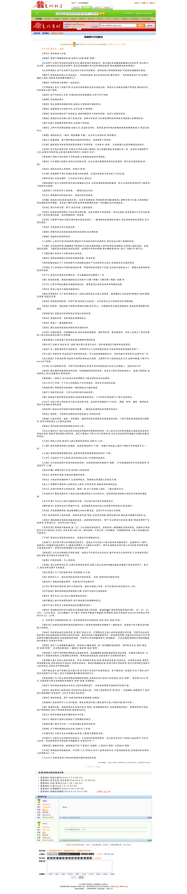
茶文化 (68, 876)
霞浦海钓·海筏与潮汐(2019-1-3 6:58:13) (61, 778)
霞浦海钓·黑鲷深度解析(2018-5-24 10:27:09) (64, 791)
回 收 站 (116, 19)
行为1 (82, 876)
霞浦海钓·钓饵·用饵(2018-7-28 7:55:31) (61, 783)
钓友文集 (99, 19)
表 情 (48, 876)
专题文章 (74, 19)
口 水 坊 (108, 19)
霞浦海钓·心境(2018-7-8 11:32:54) (58, 786)
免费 (145, 3)
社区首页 (87, 8)
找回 (153, 3)
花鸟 (54, 876)
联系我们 (90, 887)
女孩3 (110, 876)
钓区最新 (65, 19)
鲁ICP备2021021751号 (95, 889)
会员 (137, 3)
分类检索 (124, 19)
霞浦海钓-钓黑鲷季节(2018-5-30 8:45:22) (62, 789)
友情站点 (105, 887)
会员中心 (97, 8)
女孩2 (103, 876)
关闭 (123, 44)
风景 (75, 876)
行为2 (89, 876)
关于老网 (82, 887)
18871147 (109, 891)
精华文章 (82, 19)
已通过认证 (46, 804)
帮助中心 (108, 8)
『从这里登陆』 (96, 845)
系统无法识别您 (47, 817)
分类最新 (56, 19)
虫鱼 (61, 876)
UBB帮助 (95, 858)
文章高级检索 (134, 19)
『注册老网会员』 (116, 845)
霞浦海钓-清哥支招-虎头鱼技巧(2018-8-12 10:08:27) (67, 780)
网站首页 (76, 8)
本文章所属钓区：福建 (52, 49)
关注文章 (91, 19)
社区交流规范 (146, 19)
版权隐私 (97, 887)
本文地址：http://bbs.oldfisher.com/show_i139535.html (124, 762)
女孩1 (96, 876)
